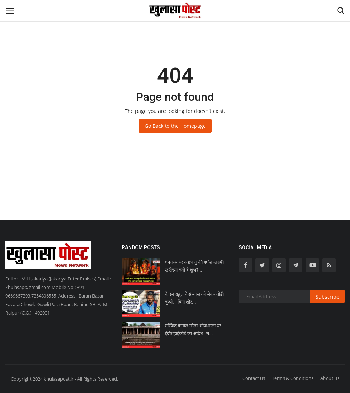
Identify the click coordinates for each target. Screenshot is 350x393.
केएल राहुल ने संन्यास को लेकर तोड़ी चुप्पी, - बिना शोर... (194, 298)
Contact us (253, 378)
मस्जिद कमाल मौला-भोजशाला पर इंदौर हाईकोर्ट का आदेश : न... (193, 329)
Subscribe (327, 296)
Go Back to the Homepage (175, 125)
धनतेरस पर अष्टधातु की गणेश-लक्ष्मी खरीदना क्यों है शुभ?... (194, 266)
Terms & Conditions (292, 378)
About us (329, 378)
